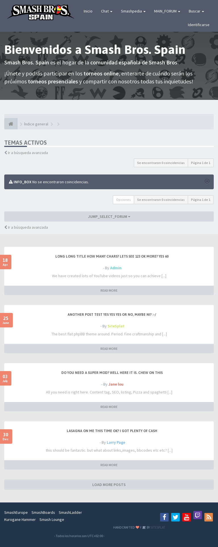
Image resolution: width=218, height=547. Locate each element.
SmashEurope (16, 512)
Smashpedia (133, 11)
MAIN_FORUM (167, 11)
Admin (115, 267)
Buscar (196, 11)
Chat (106, 11)
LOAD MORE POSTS (109, 484)
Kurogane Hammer (20, 519)
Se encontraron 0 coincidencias (161, 163)
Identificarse (198, 24)
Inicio (88, 11)
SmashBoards (43, 512)
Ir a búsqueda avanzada (28, 152)
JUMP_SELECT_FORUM (109, 216)
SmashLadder (70, 512)
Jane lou (115, 384)
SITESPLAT (157, 527)
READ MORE (109, 290)
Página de (200, 163)
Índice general (36, 124)
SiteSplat (116, 326)
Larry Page (116, 442)
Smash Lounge (51, 519)
